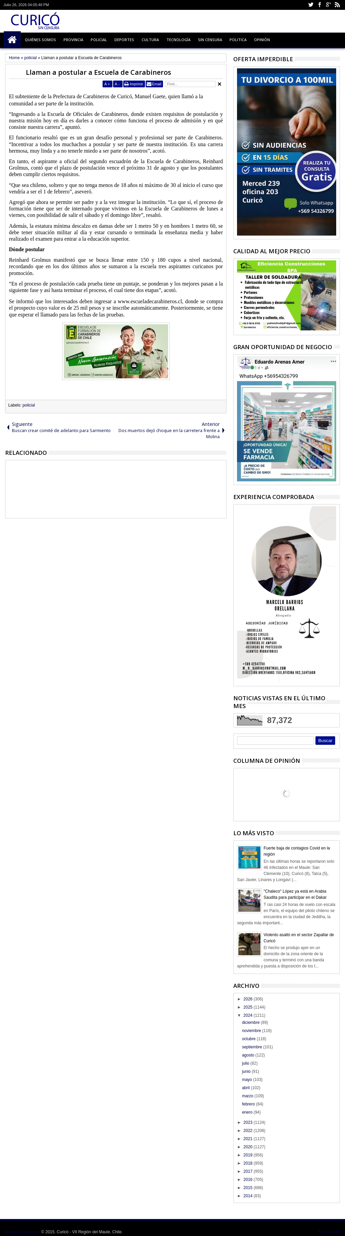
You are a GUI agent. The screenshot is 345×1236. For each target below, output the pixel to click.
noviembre (252, 1030)
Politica (238, 39)
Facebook (319, 5)
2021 (248, 1138)
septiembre (253, 1047)
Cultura (150, 39)
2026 (248, 999)
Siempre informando (21, 1232)
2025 (248, 1007)
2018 (248, 1163)
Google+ (328, 5)
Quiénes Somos (40, 39)
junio (247, 1071)
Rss (337, 5)
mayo (247, 1079)
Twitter (310, 5)
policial (28, 405)
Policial (99, 39)
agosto (248, 1055)
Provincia (73, 39)
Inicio (12, 39)
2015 (248, 1187)
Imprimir (136, 84)
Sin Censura (210, 39)
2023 (248, 1122)
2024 (248, 1015)
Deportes (124, 39)
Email (157, 84)
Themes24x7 (329, 1232)
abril (246, 1087)
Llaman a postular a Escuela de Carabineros (98, 72)
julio (246, 1063)
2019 (248, 1155)
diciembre (251, 1022)
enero (248, 1112)
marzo (248, 1096)
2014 (248, 1196)
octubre (249, 1038)
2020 (248, 1147)
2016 (248, 1179)
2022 (248, 1130)
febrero (249, 1104)
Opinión (262, 39)
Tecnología (178, 39)
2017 (248, 1171)
